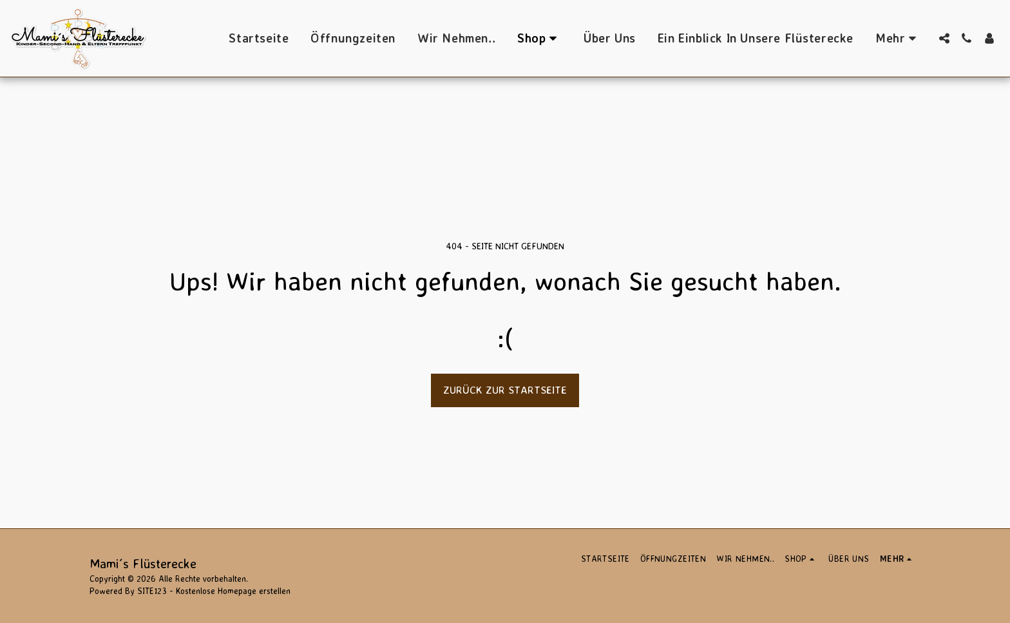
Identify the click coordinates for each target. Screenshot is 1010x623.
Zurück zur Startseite (505, 389)
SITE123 (152, 591)
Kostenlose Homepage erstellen (233, 591)
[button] (944, 38)
